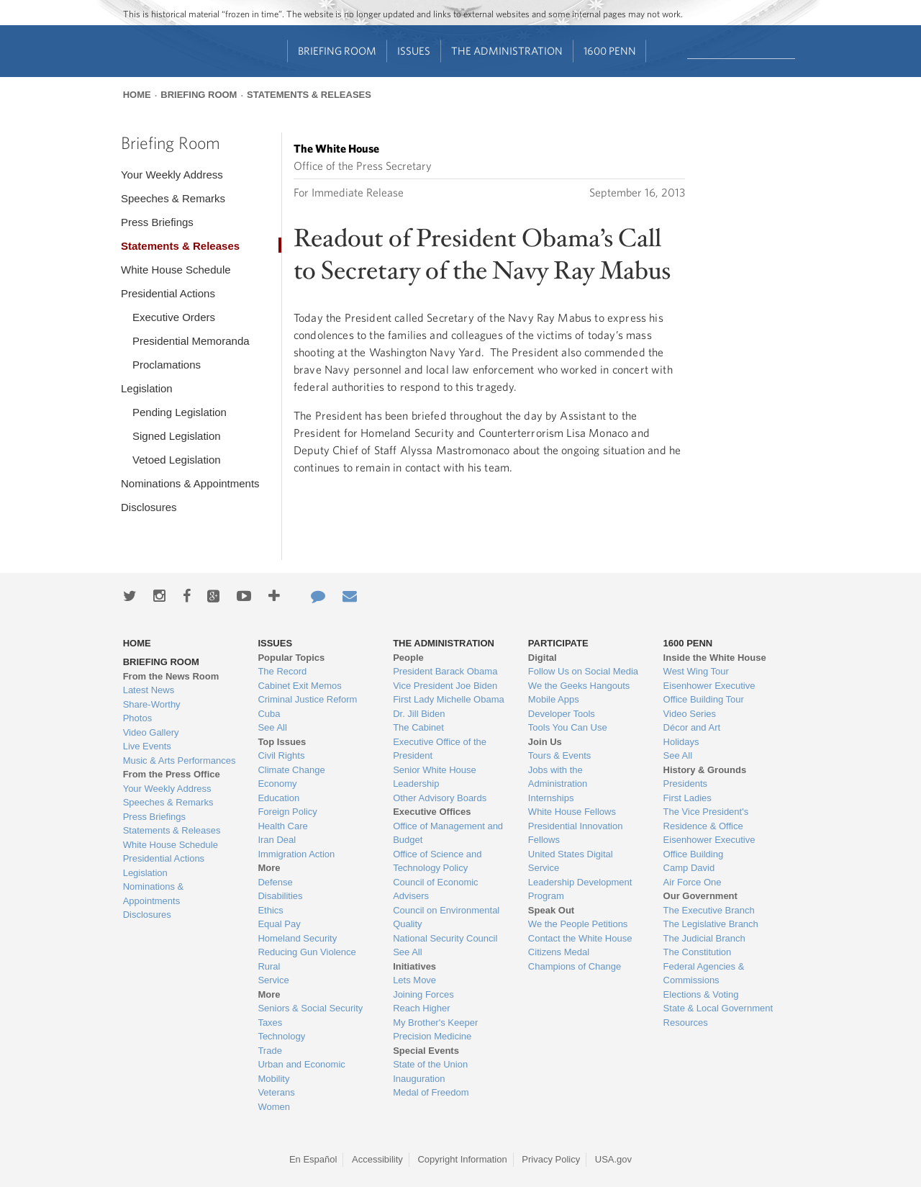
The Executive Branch (709, 910)
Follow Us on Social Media (583, 671)
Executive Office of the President (439, 749)
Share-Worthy (152, 704)
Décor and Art (692, 727)
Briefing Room (337, 51)
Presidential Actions (168, 293)
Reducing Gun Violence (306, 952)
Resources (685, 1022)
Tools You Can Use (567, 727)
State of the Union (430, 1064)
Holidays (681, 741)
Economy (277, 783)
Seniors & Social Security (310, 1008)
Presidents (685, 783)
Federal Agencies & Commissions (704, 973)
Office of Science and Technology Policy (437, 861)
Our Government (700, 895)
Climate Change (291, 769)
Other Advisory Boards (439, 798)
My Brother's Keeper (435, 1022)
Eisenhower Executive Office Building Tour (709, 692)
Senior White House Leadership (434, 777)
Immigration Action (296, 854)
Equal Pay (279, 924)
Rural (269, 966)
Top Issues (282, 741)
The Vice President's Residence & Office (706, 818)
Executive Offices (432, 811)
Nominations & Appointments (190, 483)
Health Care (282, 826)
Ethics (270, 910)
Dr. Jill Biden (419, 713)
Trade (269, 1050)
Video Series (689, 713)
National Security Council (445, 938)
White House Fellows (572, 811)
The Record (282, 671)
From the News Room (171, 676)
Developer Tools (561, 713)
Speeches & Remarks (173, 198)
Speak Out (551, 910)
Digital (542, 657)
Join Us (545, 741)
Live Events (147, 746)
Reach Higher (421, 1008)
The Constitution (697, 952)
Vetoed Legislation (176, 459)
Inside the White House (714, 657)
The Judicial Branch (704, 938)
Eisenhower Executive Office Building (709, 846)
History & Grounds (705, 769)
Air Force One (692, 882)
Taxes (270, 1022)
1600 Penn (610, 51)
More (269, 867)
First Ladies (687, 798)
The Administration (507, 51)
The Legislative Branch (710, 924)
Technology (281, 1036)
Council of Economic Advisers (435, 889)
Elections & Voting (701, 994)
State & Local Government (718, 1008)
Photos (137, 718)
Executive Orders (173, 317)
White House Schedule (176, 269)
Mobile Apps (553, 699)
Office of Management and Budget (448, 833)
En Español (313, 1159)
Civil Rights (281, 755)
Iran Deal (277, 839)
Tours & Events (559, 755)
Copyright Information (462, 1159)
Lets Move (414, 980)
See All (272, 727)
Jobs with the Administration (557, 777)
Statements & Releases (309, 94)
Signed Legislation (176, 436)
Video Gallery (151, 732)
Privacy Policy (551, 1159)
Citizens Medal (558, 952)
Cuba (269, 713)
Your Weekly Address (172, 174)
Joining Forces (423, 994)
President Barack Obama (445, 671)
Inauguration (419, 1078)
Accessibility (377, 1159)
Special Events (426, 1050)
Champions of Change (574, 966)
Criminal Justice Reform (307, 699)
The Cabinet (418, 727)
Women (274, 1106)
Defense (275, 882)
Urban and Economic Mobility (301, 1071)
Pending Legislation (179, 412)
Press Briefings (157, 222)
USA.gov (613, 1159)
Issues (413, 51)
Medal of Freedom (431, 1092)
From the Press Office (171, 774)
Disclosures (149, 507)
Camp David (689, 867)
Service (273, 980)
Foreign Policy (287, 811)
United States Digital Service (570, 861)
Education (278, 798)
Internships (551, 798)
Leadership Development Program (580, 889)
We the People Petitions (578, 924)
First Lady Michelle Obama (448, 699)
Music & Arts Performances (179, 760)
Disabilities (280, 895)
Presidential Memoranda (191, 341)
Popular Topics (291, 657)
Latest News (149, 690)
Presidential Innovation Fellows (575, 833)
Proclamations (166, 364)
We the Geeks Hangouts (579, 685)
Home (137, 94)
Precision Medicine (432, 1036)
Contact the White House (580, 938)
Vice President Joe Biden (445, 685)
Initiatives (414, 966)
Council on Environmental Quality (446, 917)
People (408, 657)
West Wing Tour (696, 671)
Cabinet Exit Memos (299, 685)
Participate (558, 643)
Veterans (276, 1092)
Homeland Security (297, 938)
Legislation (147, 388)
